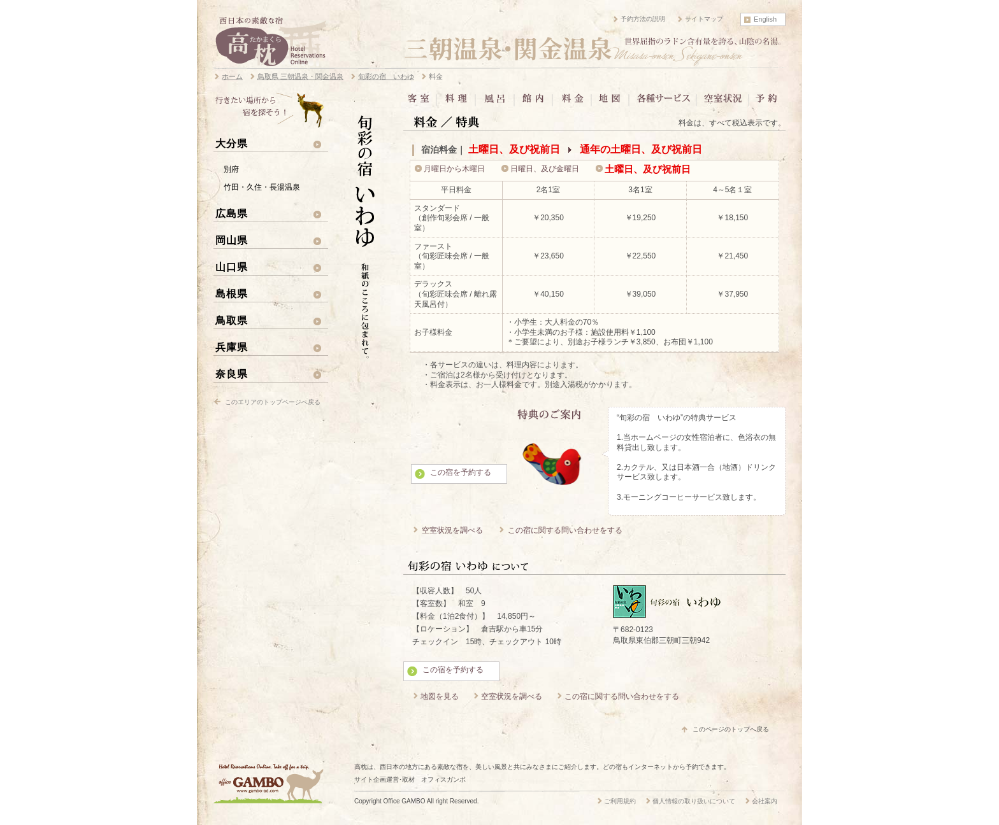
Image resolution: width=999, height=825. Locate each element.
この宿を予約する (460, 472)
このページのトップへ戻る (731, 729)
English (765, 19)
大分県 (231, 143)
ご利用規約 (620, 801)
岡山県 (231, 240)
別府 (231, 169)
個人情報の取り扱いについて (693, 801)
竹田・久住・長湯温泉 (262, 187)
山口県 (231, 267)
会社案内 (764, 801)
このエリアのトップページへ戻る (272, 401)
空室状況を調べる (452, 530)
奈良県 (231, 374)
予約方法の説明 (643, 18)
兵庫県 (231, 347)
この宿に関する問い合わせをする (565, 530)
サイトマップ (704, 18)
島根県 (231, 293)
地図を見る (439, 696)
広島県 (231, 213)
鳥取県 (231, 320)
